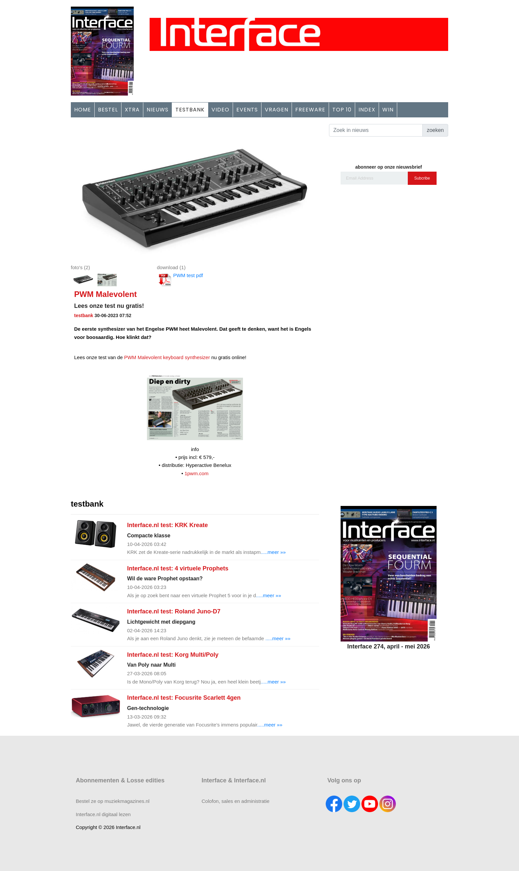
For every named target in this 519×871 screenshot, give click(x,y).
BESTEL (108, 109)
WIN (388, 109)
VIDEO (220, 109)
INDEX (366, 109)
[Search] (376, 130)
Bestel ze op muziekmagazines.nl (113, 801)
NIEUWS (157, 109)
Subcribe (422, 178)
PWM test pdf (180, 279)
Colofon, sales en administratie (235, 801)
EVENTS (247, 109)
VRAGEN (276, 109)
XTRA (132, 109)
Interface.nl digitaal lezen (103, 814)
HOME (82, 109)
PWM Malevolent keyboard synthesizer (167, 357)
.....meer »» (273, 552)
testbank (83, 315)
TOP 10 (342, 109)
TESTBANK (190, 109)
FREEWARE (310, 109)
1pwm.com (196, 473)
